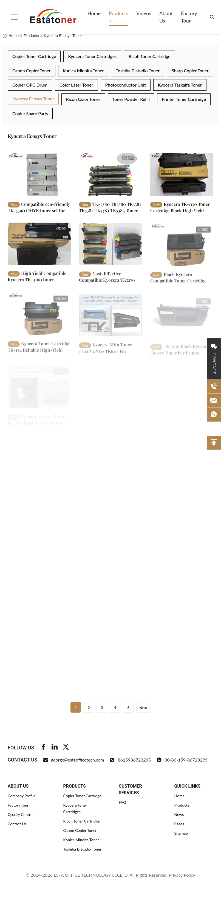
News (179, 814)
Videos (143, 13)
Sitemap (181, 833)
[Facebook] (43, 747)
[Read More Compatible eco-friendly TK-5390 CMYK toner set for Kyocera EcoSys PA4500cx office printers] (39, 174)
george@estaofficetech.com (73, 760)
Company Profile (21, 795)
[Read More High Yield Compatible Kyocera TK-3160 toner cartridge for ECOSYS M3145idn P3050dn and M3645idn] (39, 247)
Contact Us (17, 823)
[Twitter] (65, 747)
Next (143, 707)
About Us (166, 17)
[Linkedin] (54, 747)
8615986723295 (130, 760)
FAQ (122, 802)
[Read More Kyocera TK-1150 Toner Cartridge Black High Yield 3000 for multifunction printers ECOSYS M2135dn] (181, 174)
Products (118, 13)
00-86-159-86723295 (182, 760)
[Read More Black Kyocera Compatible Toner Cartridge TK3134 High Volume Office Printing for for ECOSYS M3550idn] (181, 250)
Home (94, 13)
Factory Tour (189, 17)
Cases (179, 823)
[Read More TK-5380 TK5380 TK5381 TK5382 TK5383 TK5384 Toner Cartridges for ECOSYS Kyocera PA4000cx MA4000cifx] (110, 174)
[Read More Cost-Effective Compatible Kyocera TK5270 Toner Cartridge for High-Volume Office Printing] (110, 249)
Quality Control (20, 814)
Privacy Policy (182, 874)
